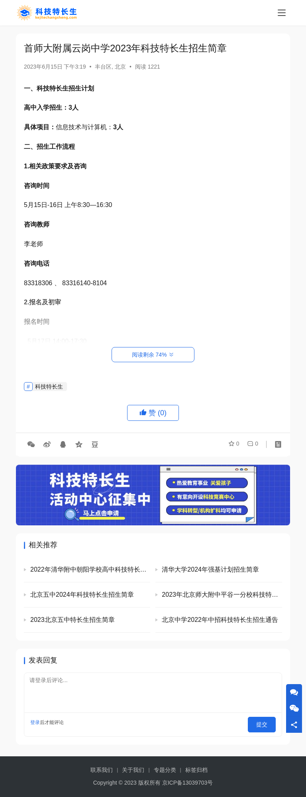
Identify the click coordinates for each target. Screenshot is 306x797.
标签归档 (196, 770)
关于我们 (133, 770)
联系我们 (101, 770)
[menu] (281, 13)
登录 (35, 722)
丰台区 (103, 66)
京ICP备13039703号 (187, 782)
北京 (120, 66)
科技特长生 (49, 386)
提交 (264, 722)
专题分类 (165, 770)
